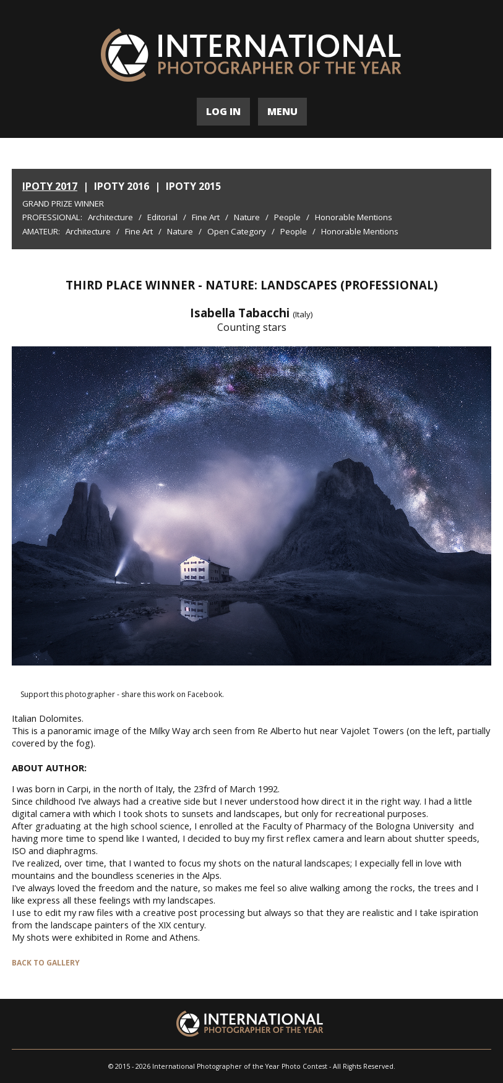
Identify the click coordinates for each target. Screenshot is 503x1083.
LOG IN (223, 111)
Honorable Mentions (353, 217)
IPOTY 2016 (121, 186)
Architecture (110, 217)
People (287, 217)
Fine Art (206, 217)
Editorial (162, 217)
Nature (247, 217)
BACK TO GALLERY (46, 962)
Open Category (236, 231)
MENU (282, 111)
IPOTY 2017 (49, 186)
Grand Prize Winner (63, 203)
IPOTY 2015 (193, 186)
